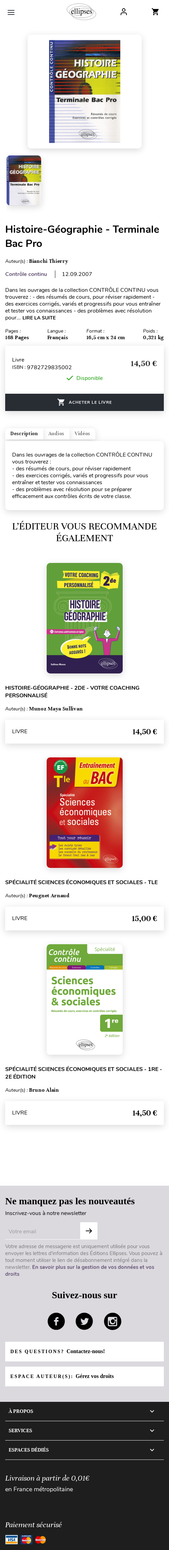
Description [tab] (24, 434)
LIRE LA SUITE (39, 318)
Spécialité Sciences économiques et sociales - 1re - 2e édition (83, 1073)
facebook (56, 1321)
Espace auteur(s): (62, 1376)
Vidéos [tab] (82, 434)
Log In (123, 11)
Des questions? (57, 1351)
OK (88, 1231)
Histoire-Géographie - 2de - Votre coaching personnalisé (72, 691)
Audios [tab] (56, 434)
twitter (84, 1321)
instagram (112, 1321)
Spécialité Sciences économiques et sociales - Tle (81, 882)
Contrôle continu (26, 274)
